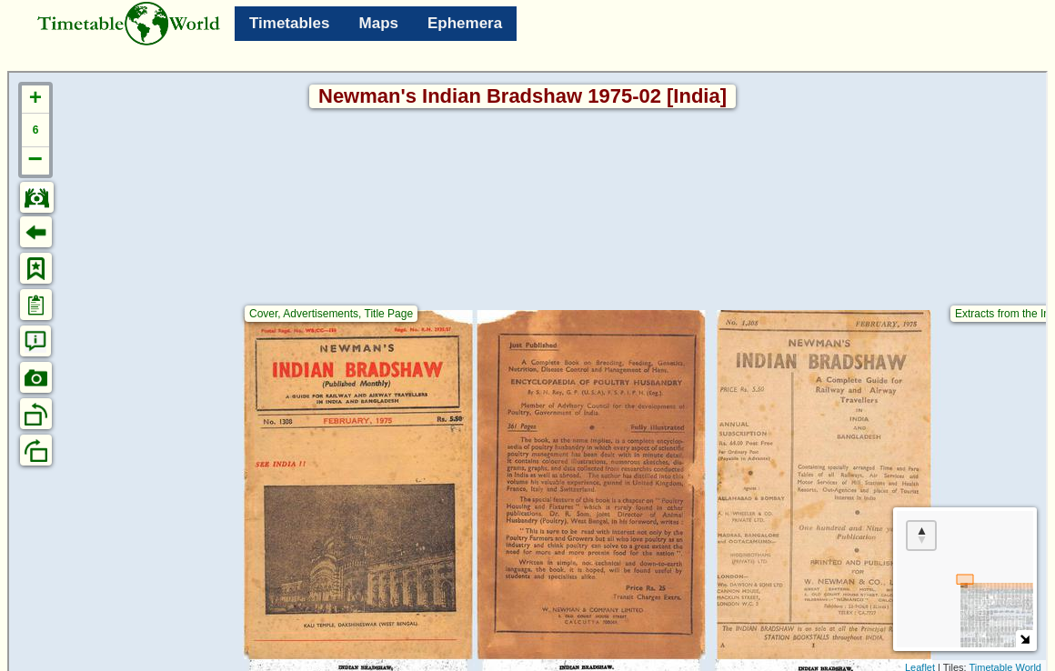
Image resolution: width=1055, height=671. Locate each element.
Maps (378, 23)
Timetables (289, 23)
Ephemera (464, 23)
